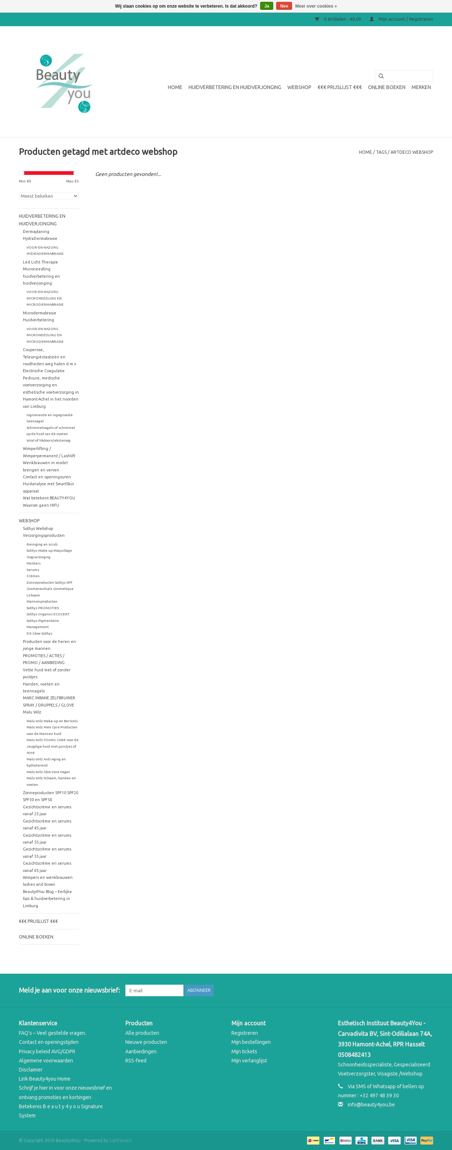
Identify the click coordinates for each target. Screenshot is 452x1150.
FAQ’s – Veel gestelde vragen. (52, 1033)
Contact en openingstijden (48, 1042)
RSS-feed (135, 1060)
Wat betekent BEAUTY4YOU (49, 498)
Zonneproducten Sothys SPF (49, 582)
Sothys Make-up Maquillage (49, 550)
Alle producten (142, 1033)
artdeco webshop (412, 152)
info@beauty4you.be (371, 1104)
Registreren (244, 1033)
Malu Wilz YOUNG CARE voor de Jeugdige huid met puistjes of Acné (52, 746)
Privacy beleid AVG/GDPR (47, 1051)
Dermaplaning (36, 231)
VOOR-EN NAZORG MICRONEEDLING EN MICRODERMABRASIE (45, 298)
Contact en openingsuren (47, 477)
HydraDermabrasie (40, 238)
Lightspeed (120, 1140)
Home (175, 87)
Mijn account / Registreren (401, 19)
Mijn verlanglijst (249, 1060)
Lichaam (33, 595)
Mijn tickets (244, 1051)
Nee (284, 6)
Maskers (34, 563)
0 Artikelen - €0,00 (338, 19)
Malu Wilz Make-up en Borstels (52, 721)
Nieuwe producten (146, 1042)
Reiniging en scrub (42, 544)
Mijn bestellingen (251, 1042)
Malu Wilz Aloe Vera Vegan (48, 772)
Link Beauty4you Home (44, 1079)
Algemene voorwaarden (46, 1060)
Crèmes (33, 576)
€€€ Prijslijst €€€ (340, 87)
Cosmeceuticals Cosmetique (50, 589)
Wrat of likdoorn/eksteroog (48, 440)
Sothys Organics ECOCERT (48, 614)
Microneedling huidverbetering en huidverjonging (41, 276)
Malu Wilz (32, 712)
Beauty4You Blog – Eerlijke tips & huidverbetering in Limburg (47, 898)
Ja (266, 6)
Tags (381, 152)
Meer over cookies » (316, 6)
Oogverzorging (39, 557)
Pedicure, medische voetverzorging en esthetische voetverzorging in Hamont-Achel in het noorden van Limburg (51, 392)
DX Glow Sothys (39, 633)
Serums (33, 570)
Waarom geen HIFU (41, 505)
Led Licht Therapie (40, 262)
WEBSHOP (299, 87)
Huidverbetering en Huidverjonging (235, 87)
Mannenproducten (42, 601)
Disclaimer (31, 1070)
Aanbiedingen (141, 1051)
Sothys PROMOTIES (43, 608)
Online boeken (386, 87)
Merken (421, 87)
